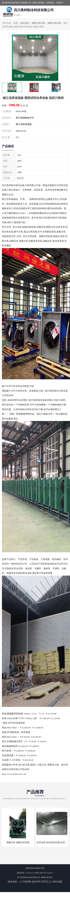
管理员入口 (47, 881)
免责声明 (36, 881)
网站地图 (57, 881)
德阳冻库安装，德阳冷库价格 (46, 23)
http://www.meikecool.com (14, 774)
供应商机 (24, 23)
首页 (15, 23)
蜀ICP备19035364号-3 (44, 873)
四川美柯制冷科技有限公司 (28, 877)
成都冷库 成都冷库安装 (18, 842)
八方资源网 (25, 881)
